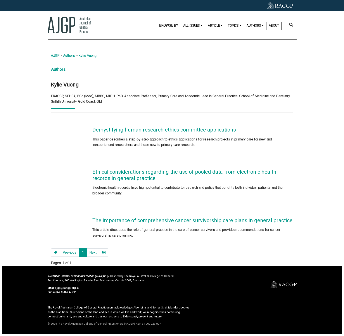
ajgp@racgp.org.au (67, 287)
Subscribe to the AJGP (62, 292)
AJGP (55, 56)
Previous (69, 252)
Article (214, 26)
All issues (191, 26)
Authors (254, 26)
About (274, 26)
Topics (233, 26)
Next (93, 252)
